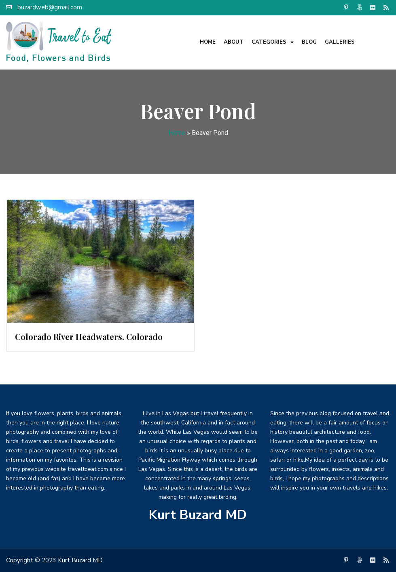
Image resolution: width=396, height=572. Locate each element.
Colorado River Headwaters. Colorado (89, 336)
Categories (273, 42)
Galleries (340, 42)
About (234, 42)
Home (208, 42)
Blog (309, 42)
